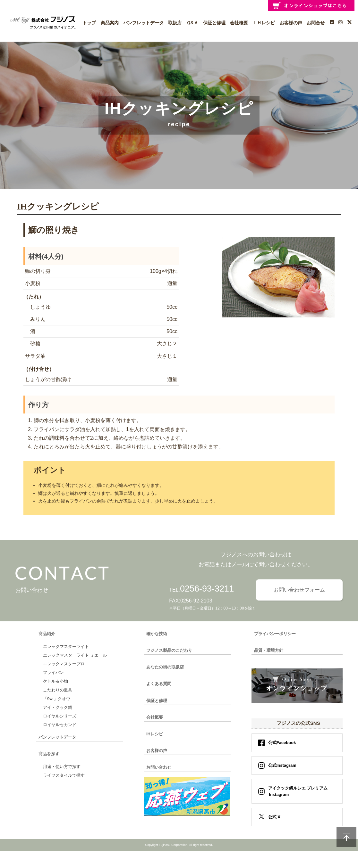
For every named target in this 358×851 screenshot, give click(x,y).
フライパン (53, 672)
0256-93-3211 (207, 588)
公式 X (274, 816)
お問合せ (316, 22)
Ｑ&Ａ (192, 22)
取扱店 (175, 22)
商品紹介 (46, 633)
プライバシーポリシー (275, 633)
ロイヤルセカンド (59, 724)
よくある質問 (158, 683)
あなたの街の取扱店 (165, 667)
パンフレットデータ (143, 22)
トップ (89, 22)
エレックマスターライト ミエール (75, 655)
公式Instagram (282, 765)
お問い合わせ (158, 767)
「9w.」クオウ (56, 698)
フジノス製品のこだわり (169, 650)
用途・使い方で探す (62, 766)
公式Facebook (282, 742)
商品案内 (110, 22)
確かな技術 (156, 633)
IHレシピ (154, 734)
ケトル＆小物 (55, 681)
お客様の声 (291, 22)
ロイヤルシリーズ (59, 716)
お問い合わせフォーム (299, 590)
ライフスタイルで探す (64, 775)
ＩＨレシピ (263, 22)
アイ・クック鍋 (57, 707)
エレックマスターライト (66, 646)
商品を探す (48, 753)
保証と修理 (214, 22)
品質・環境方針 (268, 650)
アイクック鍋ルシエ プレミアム (296, 791)
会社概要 (239, 22)
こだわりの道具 (57, 690)
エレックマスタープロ (64, 663)
